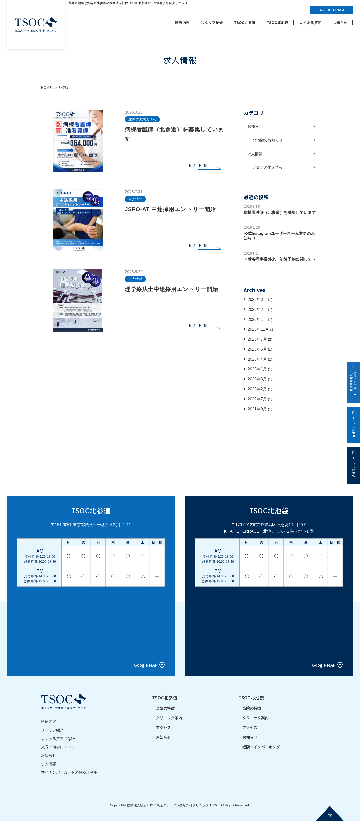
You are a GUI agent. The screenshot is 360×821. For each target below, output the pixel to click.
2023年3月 (260, 379)
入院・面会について (58, 746)
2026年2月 (260, 310)
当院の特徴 (165, 709)
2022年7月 (260, 399)
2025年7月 (260, 339)
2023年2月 (260, 389)
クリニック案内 (169, 718)
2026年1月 (260, 320)
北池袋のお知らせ (268, 140)
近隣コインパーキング (261, 748)
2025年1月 (260, 369)
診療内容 (48, 722)
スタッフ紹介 (52, 730)
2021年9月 (260, 409)
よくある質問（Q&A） (60, 738)
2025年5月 (260, 349)
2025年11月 (261, 330)
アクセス (163, 728)
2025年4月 (260, 359)
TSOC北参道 (165, 697)
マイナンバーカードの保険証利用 (69, 771)
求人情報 (255, 154)
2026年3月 (260, 300)
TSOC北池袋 (251, 697)
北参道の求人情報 (268, 167)
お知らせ (255, 126)
